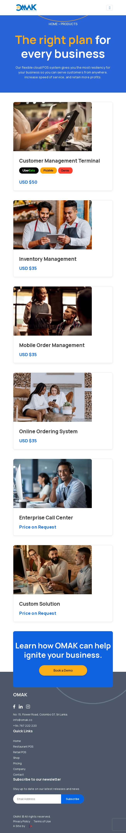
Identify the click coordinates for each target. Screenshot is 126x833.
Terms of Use (42, 821)
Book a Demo (63, 670)
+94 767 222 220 (25, 725)
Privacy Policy (21, 821)
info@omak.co (22, 720)
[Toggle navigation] (109, 8)
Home (53, 24)
